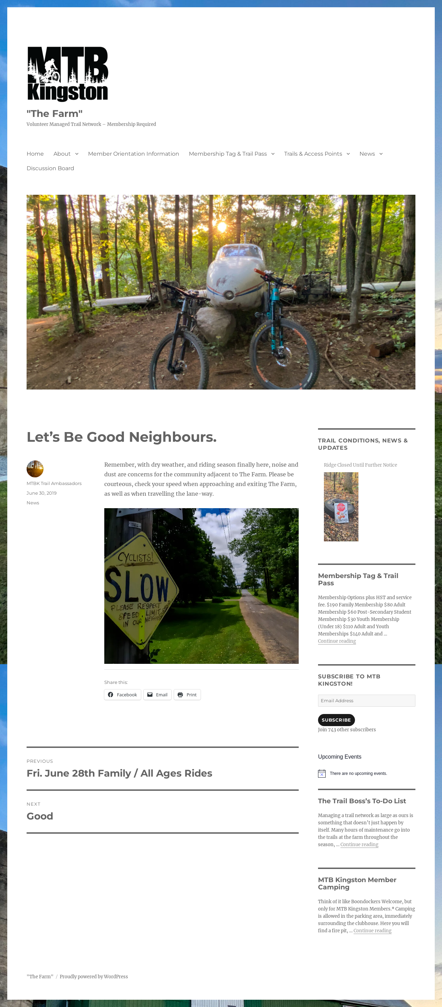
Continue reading (337, 641)
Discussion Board (50, 168)
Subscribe (336, 720)
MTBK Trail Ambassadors (54, 483)
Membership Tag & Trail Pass (228, 153)
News (367, 153)
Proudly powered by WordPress (94, 977)
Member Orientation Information (133, 153)
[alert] (366, 773)
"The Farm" (55, 113)
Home (35, 153)
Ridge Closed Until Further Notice (360, 465)
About (62, 153)
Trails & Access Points (313, 153)
